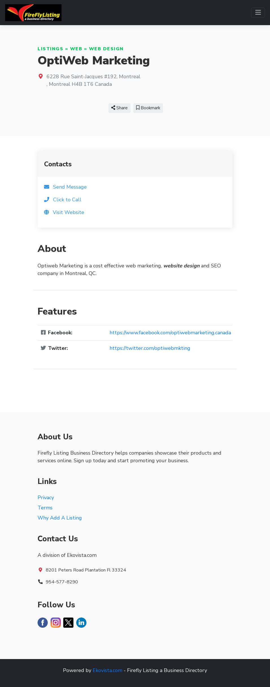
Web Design (106, 49)
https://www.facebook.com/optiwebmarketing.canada (170, 332)
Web (76, 49)
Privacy (46, 497)
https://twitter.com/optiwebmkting (150, 348)
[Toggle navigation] (258, 13)
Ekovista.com (107, 670)
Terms (45, 507)
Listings (50, 49)
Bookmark (148, 108)
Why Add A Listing (60, 517)
